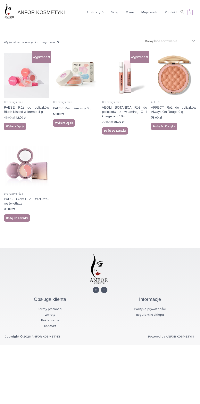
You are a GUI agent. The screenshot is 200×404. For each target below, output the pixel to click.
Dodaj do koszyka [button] (116, 134)
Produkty (92, 13)
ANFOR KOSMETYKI (46, 13)
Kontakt (170, 13)
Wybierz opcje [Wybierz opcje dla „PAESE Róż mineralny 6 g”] (65, 126)
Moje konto (148, 13)
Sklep (114, 13)
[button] (181, 13)
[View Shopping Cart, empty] (190, 13)
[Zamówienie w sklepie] (169, 43)
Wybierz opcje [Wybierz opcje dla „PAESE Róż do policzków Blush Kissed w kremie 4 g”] (16, 129)
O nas (129, 13)
